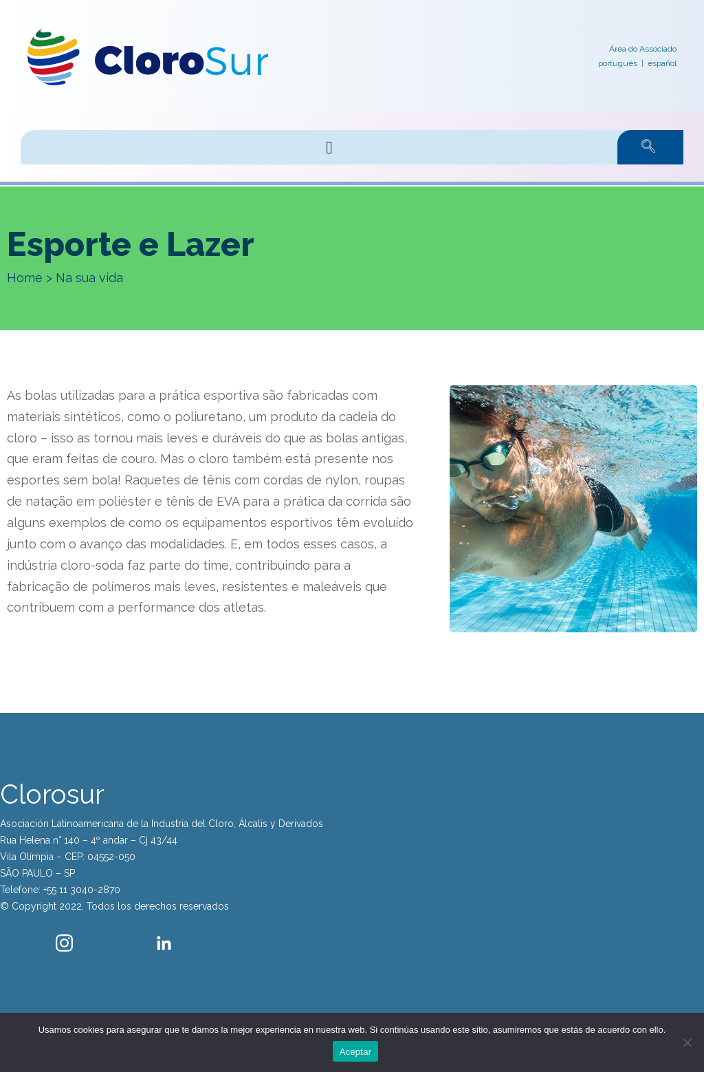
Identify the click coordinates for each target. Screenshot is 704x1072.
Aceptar (356, 1052)
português (617, 63)
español (662, 63)
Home (25, 277)
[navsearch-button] (634, 147)
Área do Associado (642, 49)
